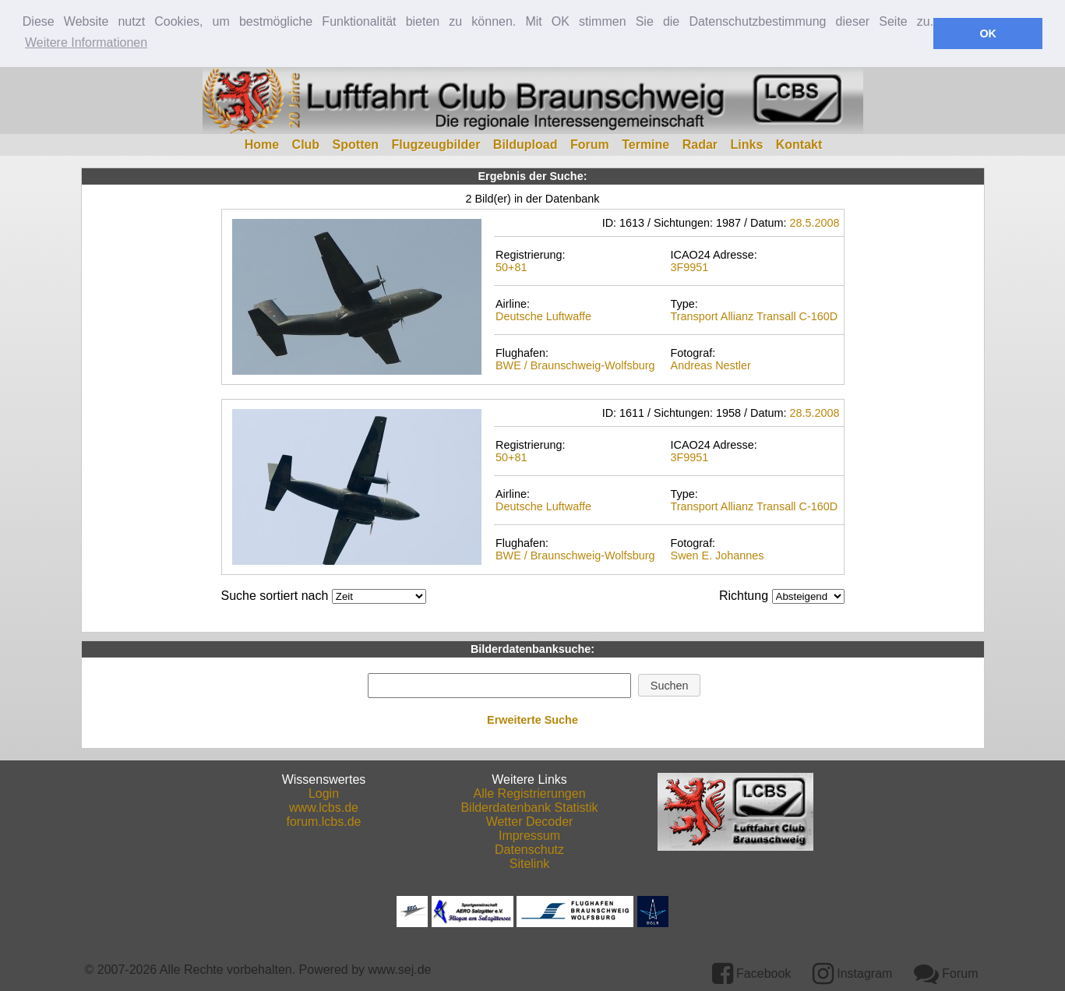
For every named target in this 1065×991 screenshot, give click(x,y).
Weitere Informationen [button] (86, 42)
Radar (700, 143)
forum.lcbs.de (323, 820)
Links (747, 143)
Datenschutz (529, 848)
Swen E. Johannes (717, 554)
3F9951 (690, 266)
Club (306, 143)
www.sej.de (400, 968)
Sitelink (530, 862)
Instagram (853, 972)
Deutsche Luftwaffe (543, 315)
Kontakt (799, 143)
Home (262, 143)
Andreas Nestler (711, 364)
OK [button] (987, 33)
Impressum (529, 834)
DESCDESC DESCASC (808, 594)
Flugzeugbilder (436, 143)
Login (324, 792)
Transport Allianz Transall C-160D (754, 315)
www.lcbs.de (323, 806)
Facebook (752, 972)
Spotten (356, 143)
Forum (589, 143)
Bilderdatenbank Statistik (529, 806)
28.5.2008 (814, 221)
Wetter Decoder (529, 820)
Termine (645, 143)
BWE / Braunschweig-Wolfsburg (574, 364)
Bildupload (525, 143)
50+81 (511, 266)
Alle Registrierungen (529, 792)
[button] (669, 684)
